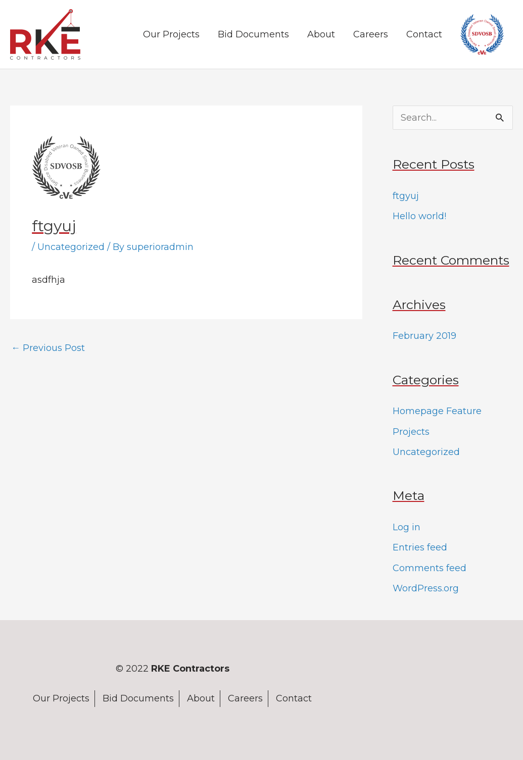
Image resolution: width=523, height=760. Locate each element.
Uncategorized (71, 246)
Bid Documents (253, 34)
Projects (411, 431)
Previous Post (48, 347)
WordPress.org (426, 588)
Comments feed (429, 568)
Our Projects (171, 34)
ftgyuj (406, 195)
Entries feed (420, 547)
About (321, 34)
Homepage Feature (437, 411)
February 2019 (424, 335)
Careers (370, 34)
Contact (424, 34)
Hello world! (419, 216)
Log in (406, 527)
